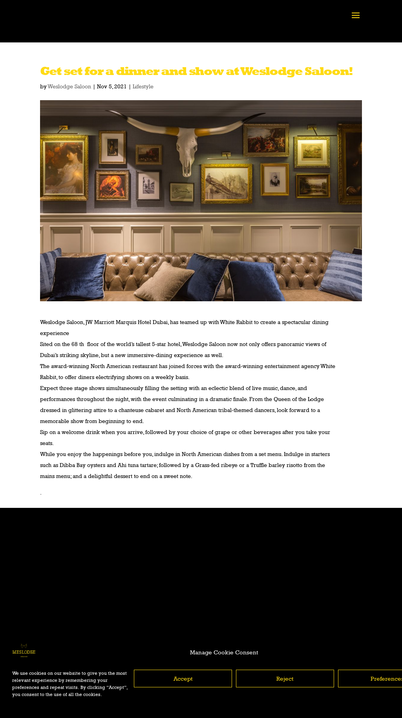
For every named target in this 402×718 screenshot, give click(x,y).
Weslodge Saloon (69, 86)
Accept (183, 678)
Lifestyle (143, 86)
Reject (285, 678)
